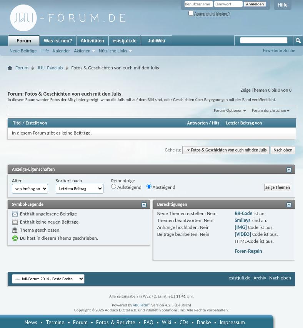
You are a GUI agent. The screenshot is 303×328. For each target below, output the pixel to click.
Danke (204, 322)
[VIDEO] (243, 234)
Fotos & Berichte (115, 322)
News (31, 322)
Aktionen (82, 51)
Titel (17, 123)
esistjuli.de (125, 41)
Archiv (259, 278)
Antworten (197, 123)
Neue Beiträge (23, 51)
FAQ (148, 322)
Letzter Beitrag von (244, 123)
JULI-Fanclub (50, 68)
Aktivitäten (92, 41)
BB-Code (243, 213)
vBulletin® (141, 305)
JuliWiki (156, 41)
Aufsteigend (126, 187)
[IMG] (241, 227)
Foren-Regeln (248, 251)
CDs (184, 322)
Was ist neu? (58, 41)
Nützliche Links (113, 51)
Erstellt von (36, 123)
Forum (24, 41)
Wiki (166, 322)
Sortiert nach (69, 180)
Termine (55, 322)
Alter (17, 180)
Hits (215, 123)
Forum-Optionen (228, 110)
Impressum (232, 322)
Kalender (61, 51)
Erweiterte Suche (279, 50)
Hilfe (283, 5)
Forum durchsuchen (269, 110)
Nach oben (282, 150)
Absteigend (161, 187)
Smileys (242, 220)
